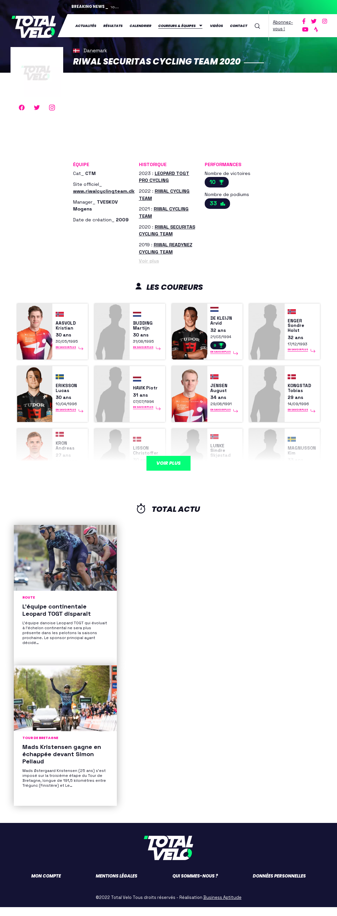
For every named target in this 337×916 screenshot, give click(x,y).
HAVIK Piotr (140, 393)
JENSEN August (220, 393)
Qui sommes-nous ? (195, 885)
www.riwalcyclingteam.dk (104, 190)
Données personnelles (279, 885)
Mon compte (46, 885)
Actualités (85, 25)
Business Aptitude (222, 906)
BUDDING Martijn (144, 328)
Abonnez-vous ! (283, 25)
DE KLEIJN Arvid (223, 323)
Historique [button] (153, 163)
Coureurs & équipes (177, 25)
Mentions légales (116, 885)
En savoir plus (66, 351)
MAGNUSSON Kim (301, 458)
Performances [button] (223, 163)
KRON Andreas (67, 453)
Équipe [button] (81, 163)
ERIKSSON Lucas (69, 393)
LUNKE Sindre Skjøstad (222, 458)
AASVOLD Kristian (68, 328)
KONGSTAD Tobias (302, 393)
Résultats (113, 25)
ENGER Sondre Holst (297, 327)
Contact (238, 25)
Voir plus (149, 259)
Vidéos (216, 25)
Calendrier (140, 25)
